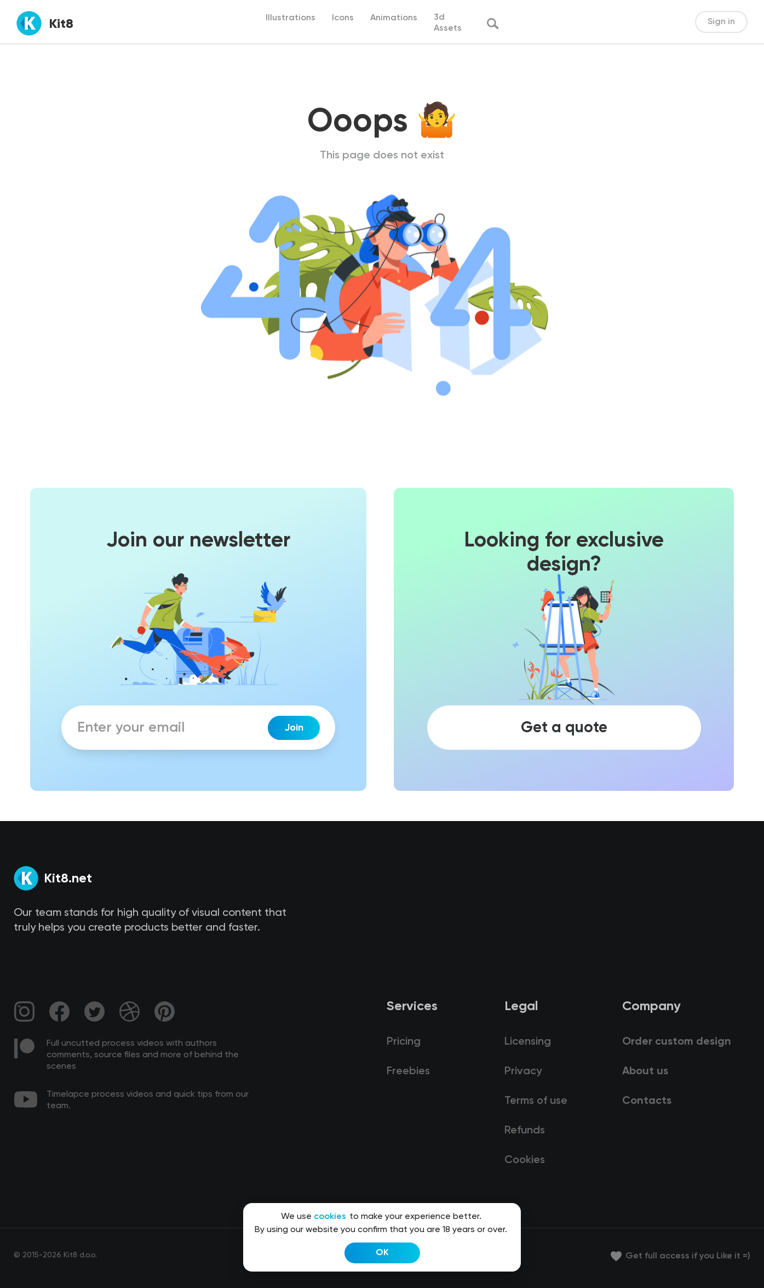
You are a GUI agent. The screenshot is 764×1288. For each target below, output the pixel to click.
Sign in (721, 22)
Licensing (527, 1041)
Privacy (523, 1071)
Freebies (408, 1071)
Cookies (524, 1160)
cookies (330, 1216)
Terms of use (535, 1101)
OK (382, 1253)
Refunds (524, 1130)
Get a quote (564, 728)
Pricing (404, 1041)
